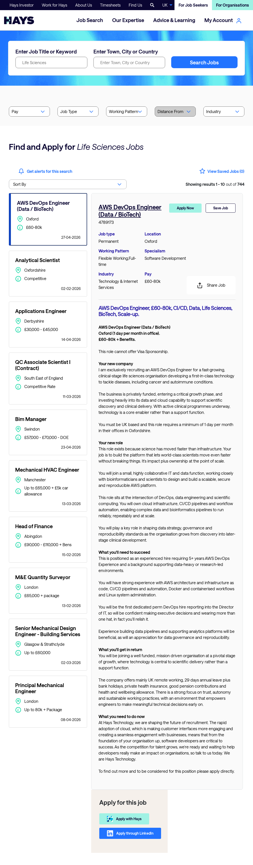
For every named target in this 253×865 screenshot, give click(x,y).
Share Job (211, 285)
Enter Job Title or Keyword (46, 51)
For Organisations (232, 5)
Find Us (135, 5)
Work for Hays (54, 5)
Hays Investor (22, 5)
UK (165, 5)
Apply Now (185, 208)
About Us (83, 5)
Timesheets (110, 5)
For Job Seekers (193, 5)
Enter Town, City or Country (125, 51)
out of (215, 184)
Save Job (220, 208)
